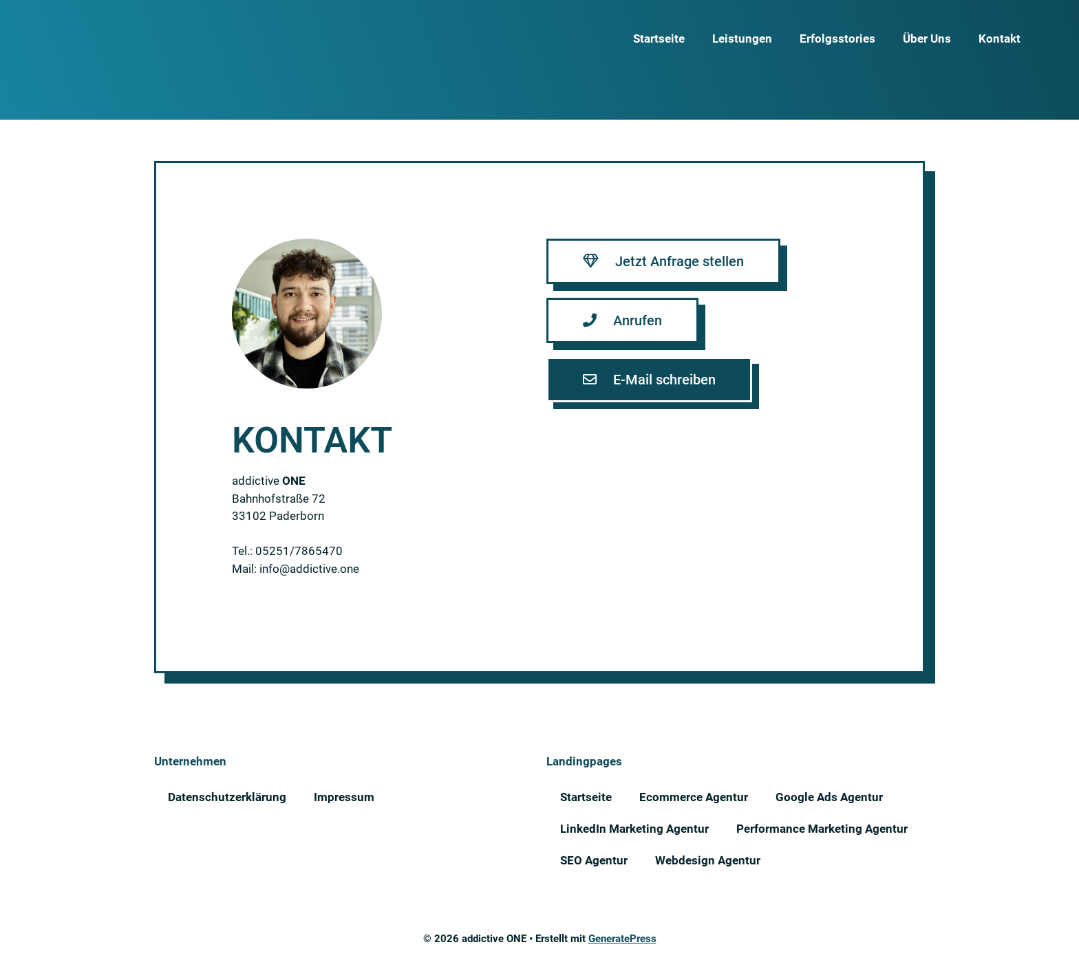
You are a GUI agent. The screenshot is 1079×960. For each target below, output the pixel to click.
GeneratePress (622, 938)
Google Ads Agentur (829, 797)
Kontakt (1000, 38)
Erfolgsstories (837, 38)
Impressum (344, 797)
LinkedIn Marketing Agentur (634, 829)
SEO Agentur (594, 860)
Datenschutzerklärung (227, 797)
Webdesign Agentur (707, 860)
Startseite (659, 38)
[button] (663, 261)
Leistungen (742, 38)
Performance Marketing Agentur (822, 829)
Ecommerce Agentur (693, 797)
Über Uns (927, 38)
